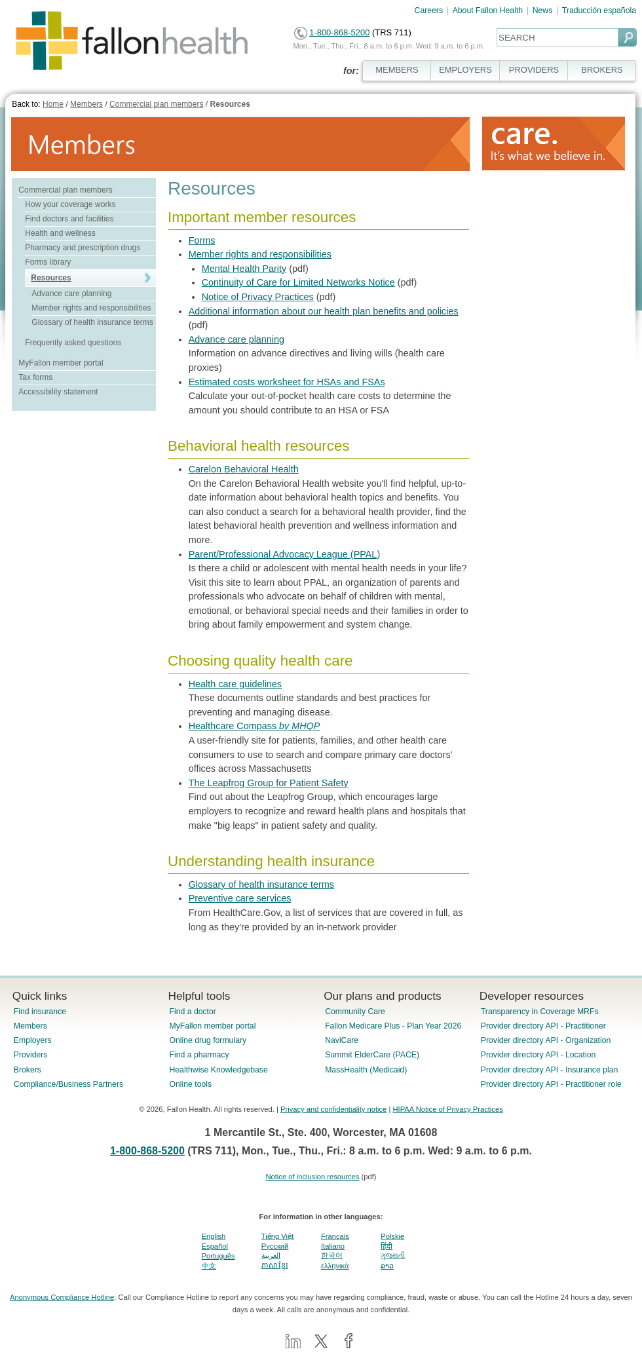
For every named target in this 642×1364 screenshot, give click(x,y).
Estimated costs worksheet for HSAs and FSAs (287, 382)
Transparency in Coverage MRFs (540, 1011)
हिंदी (386, 1246)
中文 (209, 1266)
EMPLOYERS (465, 70)
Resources (230, 104)
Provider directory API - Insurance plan (549, 1069)
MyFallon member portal (60, 363)
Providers (31, 1054)
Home (53, 104)
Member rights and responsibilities (91, 308)
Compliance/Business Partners (68, 1084)
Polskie (392, 1236)
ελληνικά (335, 1266)
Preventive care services (240, 898)
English (214, 1236)
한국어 (332, 1255)
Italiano (333, 1246)
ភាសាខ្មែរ (274, 1265)
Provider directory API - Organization (546, 1040)
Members (86, 104)
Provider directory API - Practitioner (543, 1026)
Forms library (48, 262)
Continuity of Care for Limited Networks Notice (298, 282)
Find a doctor (192, 1011)
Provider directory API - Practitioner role (551, 1084)
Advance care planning (71, 293)
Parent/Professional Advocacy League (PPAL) (285, 554)
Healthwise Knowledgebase (218, 1069)
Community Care (355, 1011)
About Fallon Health (488, 10)
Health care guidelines (235, 684)
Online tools (190, 1084)
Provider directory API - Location (538, 1054)
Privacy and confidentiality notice (333, 1109)
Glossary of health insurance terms (92, 322)
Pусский (275, 1246)
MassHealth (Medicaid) (366, 1069)
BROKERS (601, 70)
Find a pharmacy (199, 1054)
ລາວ (387, 1266)
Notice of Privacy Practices (258, 297)
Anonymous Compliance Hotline (62, 1297)
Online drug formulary (207, 1040)
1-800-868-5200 (339, 32)
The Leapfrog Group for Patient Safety (269, 783)
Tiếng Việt (277, 1236)
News (543, 10)
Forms (202, 240)
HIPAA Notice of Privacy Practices (447, 1109)
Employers (33, 1040)
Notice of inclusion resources (312, 1177)
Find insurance (40, 1011)
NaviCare (341, 1040)
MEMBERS (397, 70)
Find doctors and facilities (69, 218)
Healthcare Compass (254, 726)
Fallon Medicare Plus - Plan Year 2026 (393, 1026)
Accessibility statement (58, 391)
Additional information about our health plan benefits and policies (324, 311)
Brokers (27, 1069)
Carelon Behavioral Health (244, 469)
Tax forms (35, 377)
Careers (429, 10)
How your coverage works (70, 204)
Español (215, 1246)
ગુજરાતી (393, 1255)
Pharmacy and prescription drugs (82, 247)
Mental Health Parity (244, 268)
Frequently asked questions (73, 342)
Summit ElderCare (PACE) (372, 1054)
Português (218, 1256)
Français (335, 1236)
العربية (270, 1255)
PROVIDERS (534, 70)
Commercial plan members (156, 104)
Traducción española (599, 10)
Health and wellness (60, 233)
